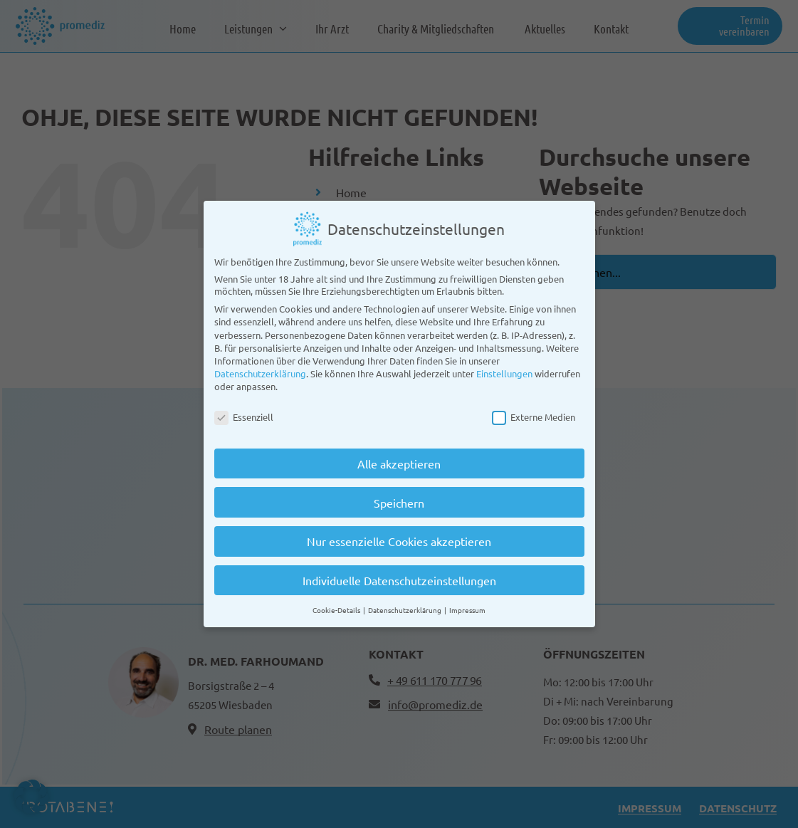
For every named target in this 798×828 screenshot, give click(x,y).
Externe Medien (533, 411)
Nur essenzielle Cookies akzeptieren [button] (399, 535)
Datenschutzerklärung (260, 368)
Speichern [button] (399, 497)
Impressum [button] (467, 604)
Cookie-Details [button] (337, 604)
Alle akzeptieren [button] (399, 458)
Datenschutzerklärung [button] (405, 604)
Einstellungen (504, 368)
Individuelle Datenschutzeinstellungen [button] (399, 574)
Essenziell (243, 411)
